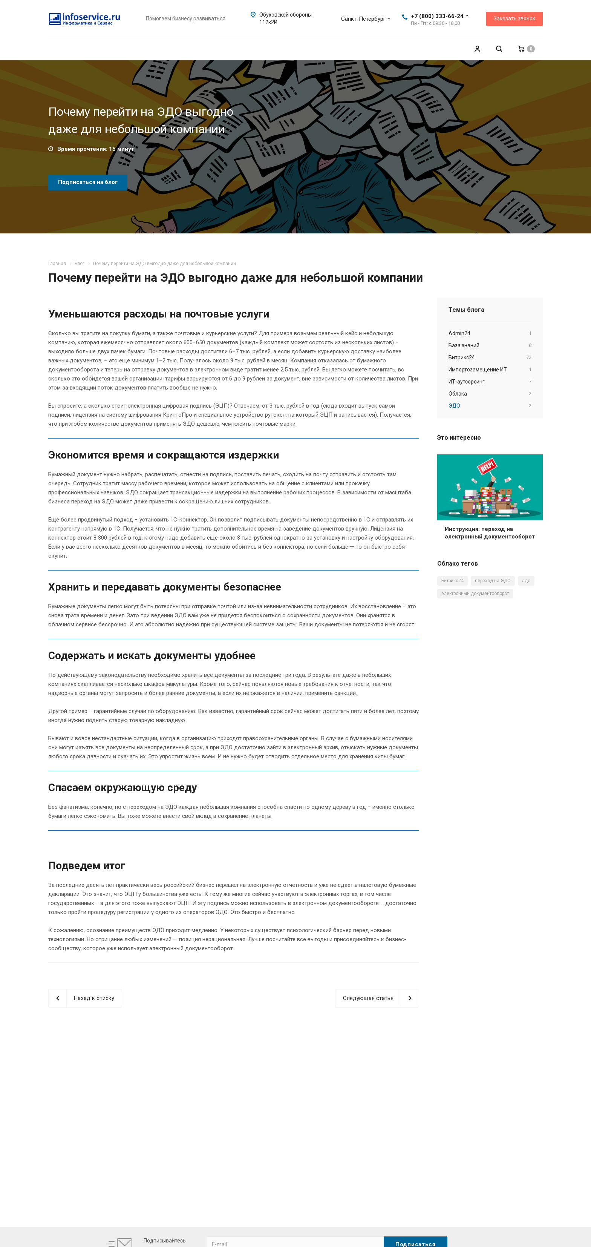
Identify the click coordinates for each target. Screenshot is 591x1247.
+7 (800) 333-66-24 (437, 16)
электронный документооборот (475, 593)
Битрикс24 (452, 580)
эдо (526, 580)
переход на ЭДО (493, 580)
